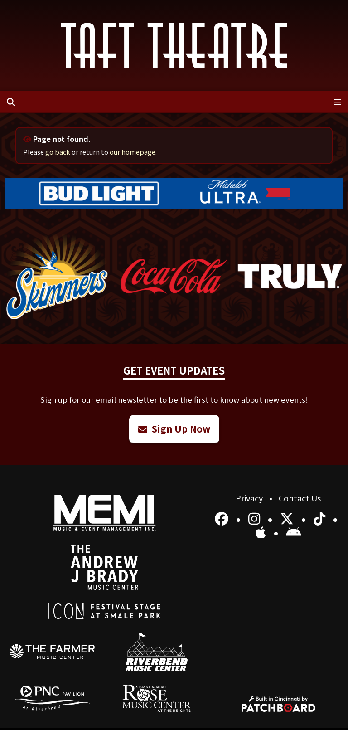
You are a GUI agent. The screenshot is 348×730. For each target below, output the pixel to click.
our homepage (132, 151)
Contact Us (300, 498)
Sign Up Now (174, 428)
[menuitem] (52, 651)
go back (57, 151)
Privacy (250, 498)
